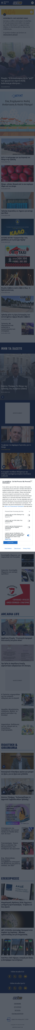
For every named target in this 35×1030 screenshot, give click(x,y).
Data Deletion (8, 548)
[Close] (31, 481)
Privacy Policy (26, 548)
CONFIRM (10, 542)
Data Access (17, 548)
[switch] (28, 515)
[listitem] (17, 511)
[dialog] (17, 515)
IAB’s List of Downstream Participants (14, 506)
